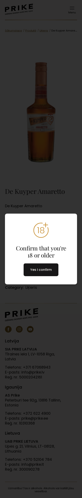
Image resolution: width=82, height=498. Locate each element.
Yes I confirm (41, 269)
